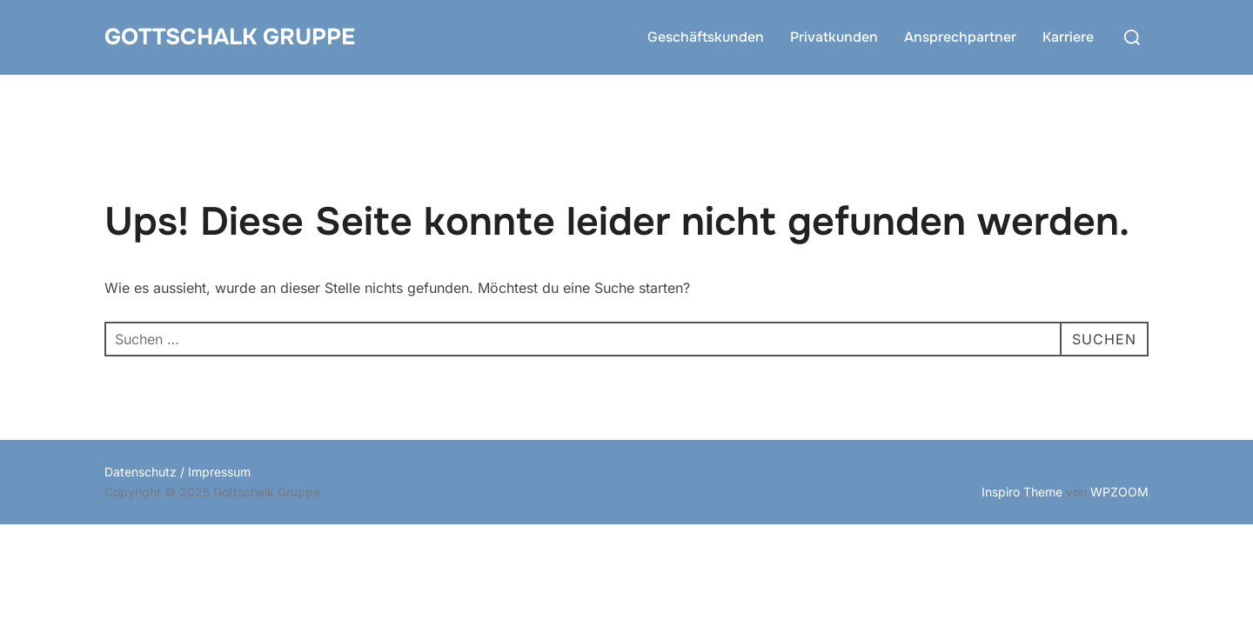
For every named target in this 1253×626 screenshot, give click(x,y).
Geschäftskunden (705, 37)
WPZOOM (1119, 491)
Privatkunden (834, 37)
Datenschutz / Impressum (177, 471)
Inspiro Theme (1022, 491)
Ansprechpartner (960, 37)
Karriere (1068, 37)
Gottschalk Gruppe (229, 37)
